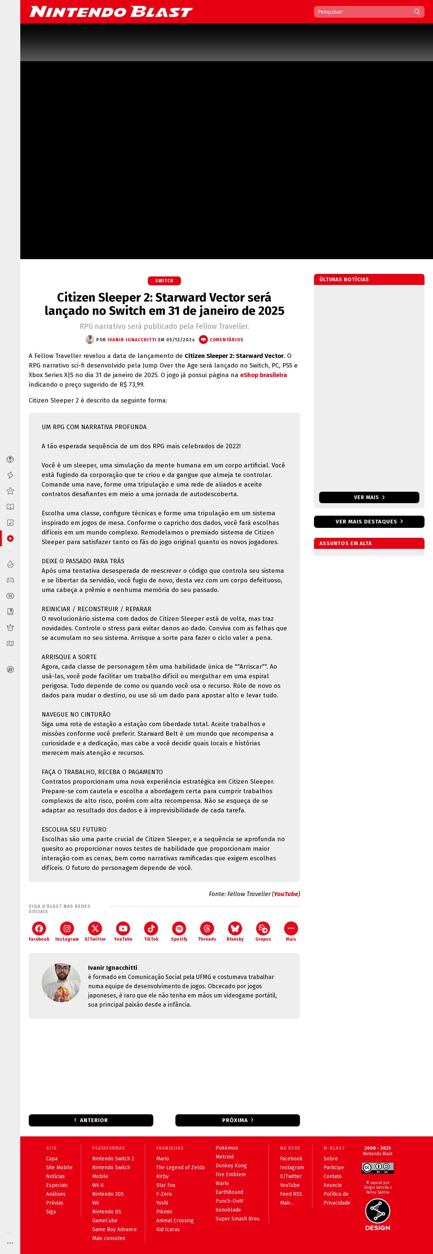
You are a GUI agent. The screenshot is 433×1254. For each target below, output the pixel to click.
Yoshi (162, 1203)
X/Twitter (95, 932)
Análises (56, 1194)
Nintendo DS (106, 1212)
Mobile (100, 1176)
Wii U (98, 1185)
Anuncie (333, 1185)
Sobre (331, 1159)
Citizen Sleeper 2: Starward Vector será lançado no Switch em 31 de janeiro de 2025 (164, 304)
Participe (334, 1167)
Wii (95, 1203)
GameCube (105, 1221)
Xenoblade (228, 1210)
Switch (164, 280)
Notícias (55, 1176)
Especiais (57, 1185)
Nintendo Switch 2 (113, 1159)
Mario (162, 1159)
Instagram (67, 932)
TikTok (151, 932)
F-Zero (164, 1194)
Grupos (263, 932)
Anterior (94, 1120)
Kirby (162, 1176)
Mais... (287, 1203)
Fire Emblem (231, 1174)
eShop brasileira (263, 375)
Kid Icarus (168, 1229)
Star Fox (165, 1185)
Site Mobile (59, 1167)
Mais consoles (108, 1238)
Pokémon (227, 1148)
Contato (333, 1176)
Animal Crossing (175, 1221)
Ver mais (369, 497)
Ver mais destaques (366, 521)
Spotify (179, 932)
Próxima (235, 1120)
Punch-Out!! (229, 1201)
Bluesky (235, 932)
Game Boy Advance (114, 1229)
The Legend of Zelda (180, 1167)
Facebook (39, 932)
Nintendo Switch (111, 1167)
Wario (222, 1183)
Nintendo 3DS (108, 1194)
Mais (291, 932)
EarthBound (229, 1192)
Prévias (54, 1203)
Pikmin (164, 1212)
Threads (207, 932)
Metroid (225, 1157)
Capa (51, 1159)
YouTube (286, 894)
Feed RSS (291, 1194)
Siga (51, 1212)
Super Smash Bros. (238, 1219)
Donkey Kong (231, 1166)
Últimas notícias (344, 279)
